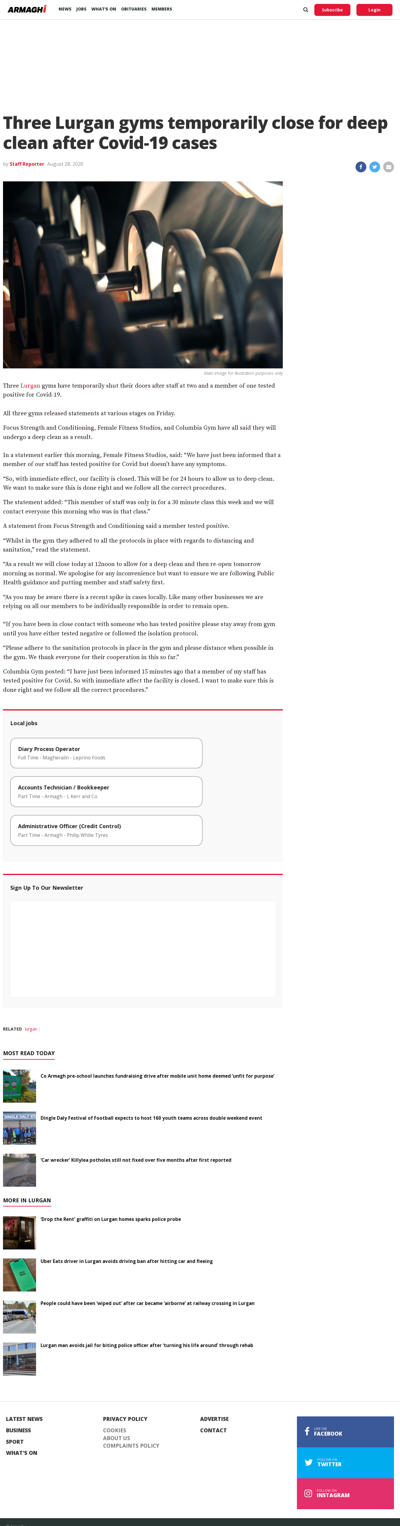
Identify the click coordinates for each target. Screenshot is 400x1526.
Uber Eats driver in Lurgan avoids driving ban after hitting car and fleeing (127, 1261)
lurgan (31, 1029)
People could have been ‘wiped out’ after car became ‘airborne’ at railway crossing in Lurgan (148, 1303)
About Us (116, 1438)
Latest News (24, 1419)
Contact (213, 1430)
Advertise (214, 1419)
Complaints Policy (131, 1446)
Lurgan (30, 386)
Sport (15, 1442)
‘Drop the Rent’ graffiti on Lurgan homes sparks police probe (111, 1219)
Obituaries (134, 9)
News (65, 9)
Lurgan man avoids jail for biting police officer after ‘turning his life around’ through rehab (147, 1345)
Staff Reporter (27, 164)
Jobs (81, 9)
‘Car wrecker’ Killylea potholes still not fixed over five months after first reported (136, 1160)
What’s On (103, 9)
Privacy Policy (125, 1419)
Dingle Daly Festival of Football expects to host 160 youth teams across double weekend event (151, 1118)
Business (18, 1430)
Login (374, 10)
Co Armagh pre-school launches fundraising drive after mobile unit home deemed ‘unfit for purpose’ (157, 1076)
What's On (21, 1453)
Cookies (114, 1430)
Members (161, 9)
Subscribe (332, 10)
